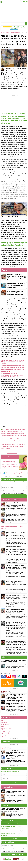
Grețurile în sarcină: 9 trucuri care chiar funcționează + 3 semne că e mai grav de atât (15, 757)
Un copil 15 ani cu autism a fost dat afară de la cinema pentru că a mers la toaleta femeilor (16, 597)
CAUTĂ (14, 782)
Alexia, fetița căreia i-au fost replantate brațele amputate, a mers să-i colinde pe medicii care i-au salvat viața (16, 584)
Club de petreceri (6, 730)
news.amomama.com (12, 453)
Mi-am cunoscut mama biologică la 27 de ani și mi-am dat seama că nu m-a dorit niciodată (16, 510)
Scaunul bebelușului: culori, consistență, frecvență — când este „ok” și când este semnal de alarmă (15, 761)
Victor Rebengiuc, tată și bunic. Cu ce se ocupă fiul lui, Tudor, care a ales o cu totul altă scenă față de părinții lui (15, 702)
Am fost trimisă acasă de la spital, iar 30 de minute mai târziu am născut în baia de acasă (16, 611)
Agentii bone (5, 736)
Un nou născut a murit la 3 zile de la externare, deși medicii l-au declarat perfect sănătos (13, 446)
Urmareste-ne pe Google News (14, 473)
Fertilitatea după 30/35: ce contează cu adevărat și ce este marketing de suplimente (15, 752)
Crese (3, 720)
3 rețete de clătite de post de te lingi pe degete (16, 796)
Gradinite (4, 722)
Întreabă (14, 838)
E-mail (2, 484)
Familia (7, 32)
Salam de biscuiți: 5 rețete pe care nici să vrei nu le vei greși (15, 801)
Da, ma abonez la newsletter (14, 854)
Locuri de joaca (6, 728)
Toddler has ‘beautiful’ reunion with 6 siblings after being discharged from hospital (12, 362)
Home (2, 32)
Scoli (2, 726)
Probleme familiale (15, 32)
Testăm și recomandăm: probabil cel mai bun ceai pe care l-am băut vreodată (13, 809)
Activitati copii (5, 732)
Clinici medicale (6, 734)
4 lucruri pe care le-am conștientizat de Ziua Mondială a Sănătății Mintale (13, 661)
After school (5, 724)
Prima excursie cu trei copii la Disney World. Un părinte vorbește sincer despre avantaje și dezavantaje (16, 521)
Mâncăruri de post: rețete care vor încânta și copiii (15, 792)
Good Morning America (14, 375)
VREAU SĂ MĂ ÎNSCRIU (14, 496)
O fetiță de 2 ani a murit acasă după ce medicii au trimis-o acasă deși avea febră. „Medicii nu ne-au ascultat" (16, 568)
